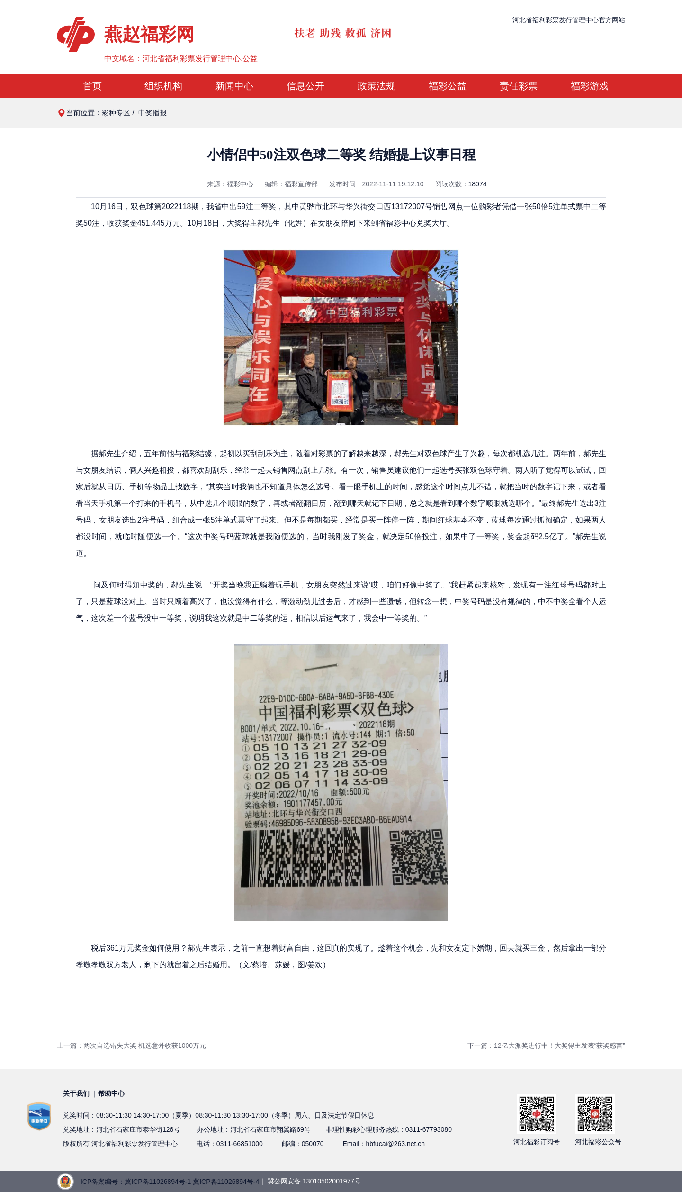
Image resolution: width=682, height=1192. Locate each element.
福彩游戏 (590, 86)
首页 (92, 86)
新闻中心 (234, 86)
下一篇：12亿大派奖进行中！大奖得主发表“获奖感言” (546, 1045)
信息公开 (305, 86)
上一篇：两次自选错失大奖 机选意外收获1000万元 (131, 1045)
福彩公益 (448, 86)
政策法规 (376, 86)
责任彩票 (519, 86)
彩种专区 (116, 113)
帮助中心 (111, 1093)
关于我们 (76, 1093)
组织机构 (163, 86)
